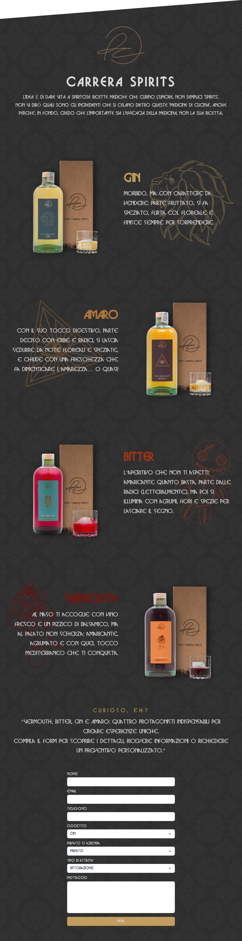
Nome (72, 774)
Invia (121, 921)
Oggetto (76, 826)
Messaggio (77, 878)
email (71, 791)
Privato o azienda (83, 843)
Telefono (77, 809)
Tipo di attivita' (80, 860)
